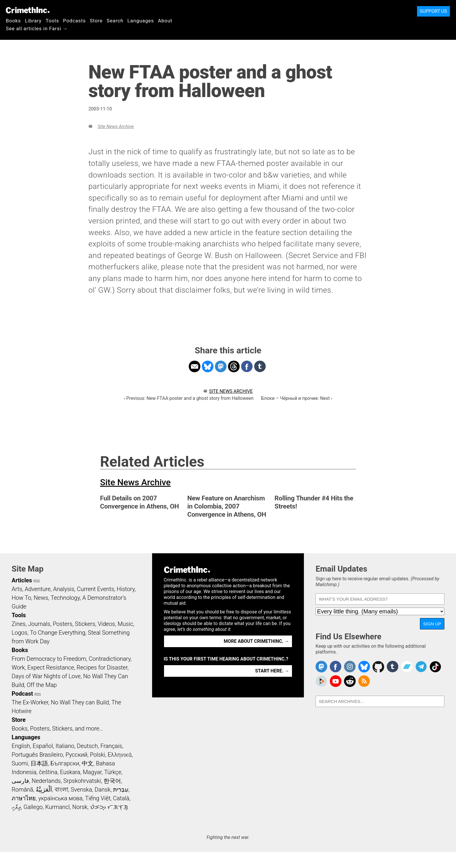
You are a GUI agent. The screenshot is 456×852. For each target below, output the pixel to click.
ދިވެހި (16, 806)
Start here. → (272, 671)
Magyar (92, 772)
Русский (76, 754)
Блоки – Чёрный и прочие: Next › (296, 398)
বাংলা (61, 789)
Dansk (103, 789)
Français (111, 745)
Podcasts (74, 21)
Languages (140, 21)
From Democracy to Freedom (49, 658)
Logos (19, 632)
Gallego (33, 806)
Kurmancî (57, 806)
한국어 (112, 780)
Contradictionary (110, 658)
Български (65, 763)
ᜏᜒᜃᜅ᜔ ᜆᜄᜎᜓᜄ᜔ (109, 806)
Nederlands (46, 780)
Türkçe (112, 772)
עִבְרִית (121, 789)
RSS (36, 581)
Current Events (95, 589)
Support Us (433, 11)
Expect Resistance (50, 667)
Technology (65, 597)
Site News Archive (115, 126)
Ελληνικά (119, 754)
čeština (48, 772)
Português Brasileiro (37, 754)
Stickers (85, 623)
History (126, 589)
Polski (97, 754)
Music (125, 623)
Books (13, 21)
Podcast (22, 693)
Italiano (65, 745)
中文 (87, 763)
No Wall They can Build (80, 702)
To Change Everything (57, 632)
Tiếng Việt (97, 798)
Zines (19, 623)
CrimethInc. (27, 10)
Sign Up (432, 623)
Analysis (63, 589)
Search (115, 21)
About (165, 21)
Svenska (81, 789)
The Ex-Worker (30, 702)
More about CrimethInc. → (256, 641)
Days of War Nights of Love (46, 676)
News (41, 597)
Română (22, 789)
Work (18, 667)
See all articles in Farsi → (37, 28)
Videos (106, 623)
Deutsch (87, 745)
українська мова (60, 798)
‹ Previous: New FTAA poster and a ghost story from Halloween (188, 398)
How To (21, 597)
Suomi (20, 763)
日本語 (39, 763)
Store (96, 21)
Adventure (38, 589)
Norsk (80, 806)
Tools (52, 21)
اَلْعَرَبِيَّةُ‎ (44, 789)
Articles (22, 580)
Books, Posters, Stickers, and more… (57, 728)
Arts (17, 589)
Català (121, 798)
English (21, 745)
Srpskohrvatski (82, 780)
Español (43, 745)
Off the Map (42, 684)
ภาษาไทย (24, 798)
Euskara (70, 772)
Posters (62, 623)
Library (33, 21)
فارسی (20, 780)
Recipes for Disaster (102, 667)
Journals (39, 623)
